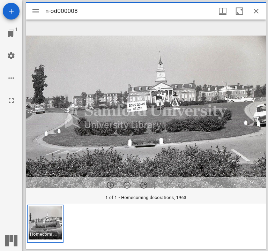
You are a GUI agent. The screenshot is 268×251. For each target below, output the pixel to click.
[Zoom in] (110, 185)
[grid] (146, 226)
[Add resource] (11, 11)
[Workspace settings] (11, 55)
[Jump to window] (11, 33)
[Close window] (256, 11)
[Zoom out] (127, 185)
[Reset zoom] (143, 185)
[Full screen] (11, 100)
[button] (45, 223)
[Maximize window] (239, 11)
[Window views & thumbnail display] (222, 11)
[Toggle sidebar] (35, 11)
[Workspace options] (11, 78)
